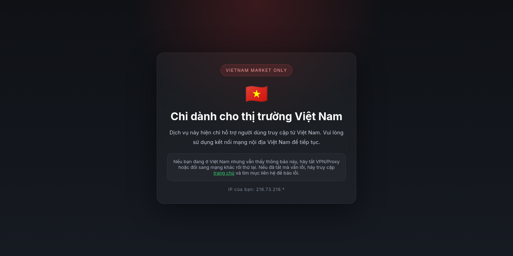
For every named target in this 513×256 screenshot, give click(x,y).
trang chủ (223, 173)
